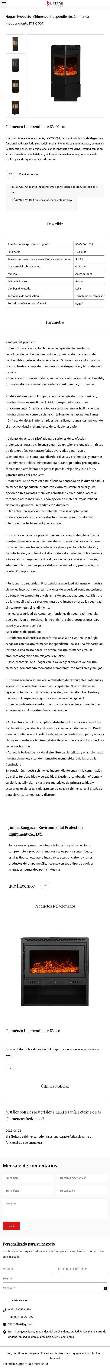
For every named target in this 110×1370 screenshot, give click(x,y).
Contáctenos (22, 174)
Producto (24, 16)
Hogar (10, 16)
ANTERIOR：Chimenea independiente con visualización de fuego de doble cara (54, 189)
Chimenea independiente (52, 16)
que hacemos (29, 885)
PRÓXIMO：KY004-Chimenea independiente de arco (41, 199)
